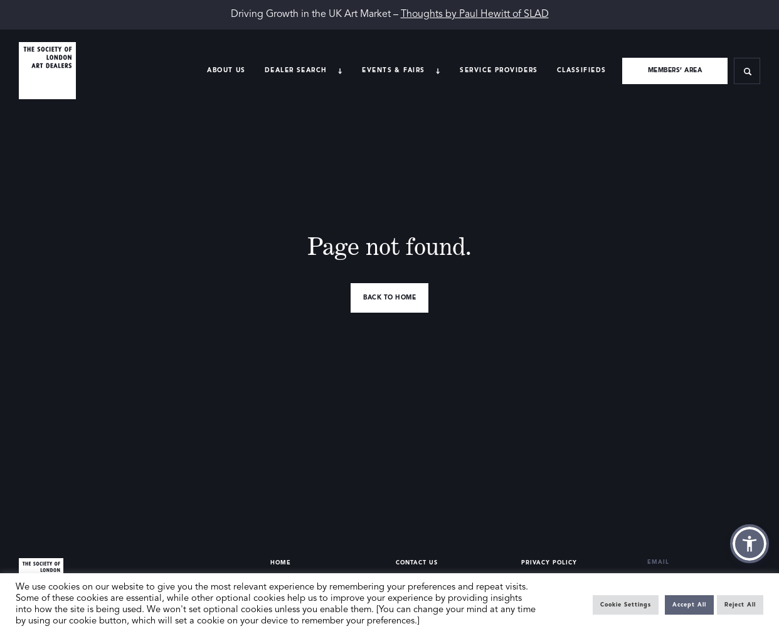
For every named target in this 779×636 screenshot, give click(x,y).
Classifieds (582, 70)
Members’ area (675, 70)
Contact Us (417, 563)
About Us (226, 70)
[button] (749, 544)
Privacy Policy (549, 563)
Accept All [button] (689, 605)
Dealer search (296, 70)
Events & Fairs (393, 70)
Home (280, 563)
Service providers (499, 70)
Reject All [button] (740, 605)
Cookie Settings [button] (625, 605)
